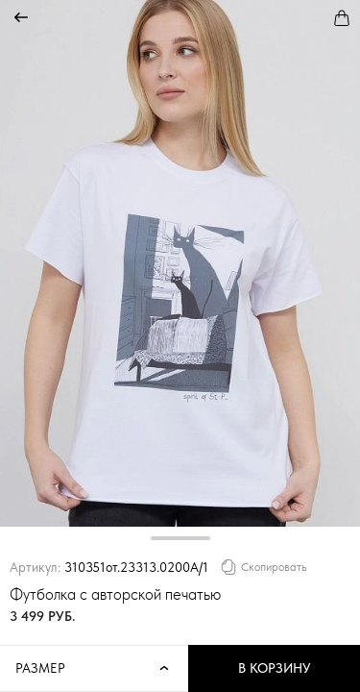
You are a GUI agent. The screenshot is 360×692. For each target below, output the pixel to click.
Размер (94, 669)
